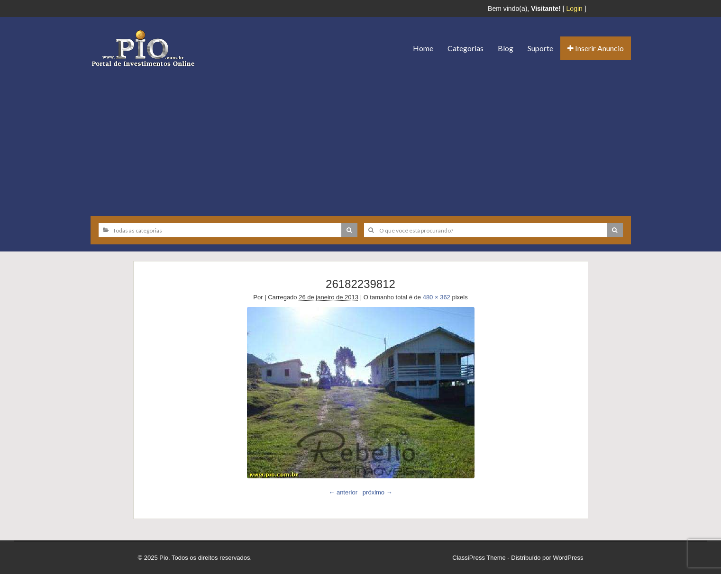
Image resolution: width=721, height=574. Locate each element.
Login (574, 8)
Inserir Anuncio (595, 48)
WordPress (568, 557)
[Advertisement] (361, 138)
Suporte (540, 48)
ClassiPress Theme (478, 557)
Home (423, 48)
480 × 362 (436, 297)
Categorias (465, 48)
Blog (505, 48)
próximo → (377, 492)
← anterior (343, 492)
